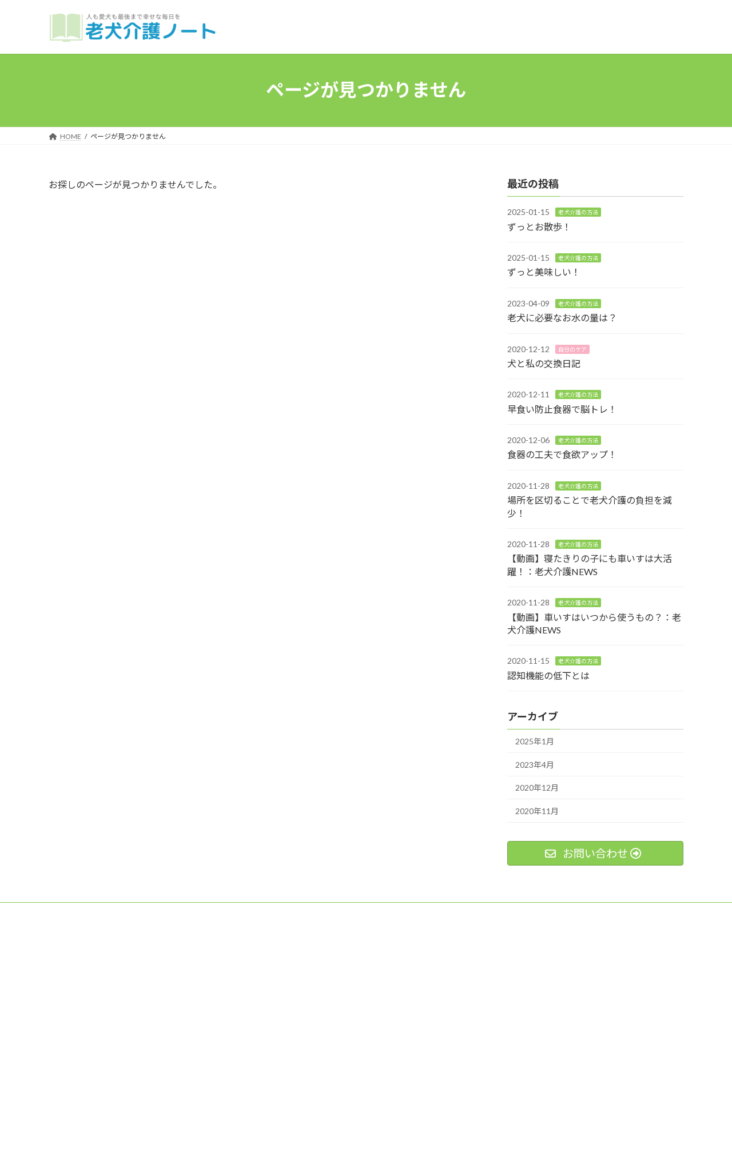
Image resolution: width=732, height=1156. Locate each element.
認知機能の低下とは (548, 674)
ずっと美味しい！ (543, 271)
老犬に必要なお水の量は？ (562, 317)
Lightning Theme (363, 1136)
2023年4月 (534, 764)
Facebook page (583, 970)
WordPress (304, 1136)
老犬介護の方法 (578, 212)
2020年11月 (537, 811)
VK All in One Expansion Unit (439, 1136)
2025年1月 (534, 741)
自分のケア (572, 348)
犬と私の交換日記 (543, 363)
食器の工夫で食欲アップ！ (562, 454)
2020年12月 (537, 787)
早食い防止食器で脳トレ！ (562, 408)
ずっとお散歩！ (539, 226)
